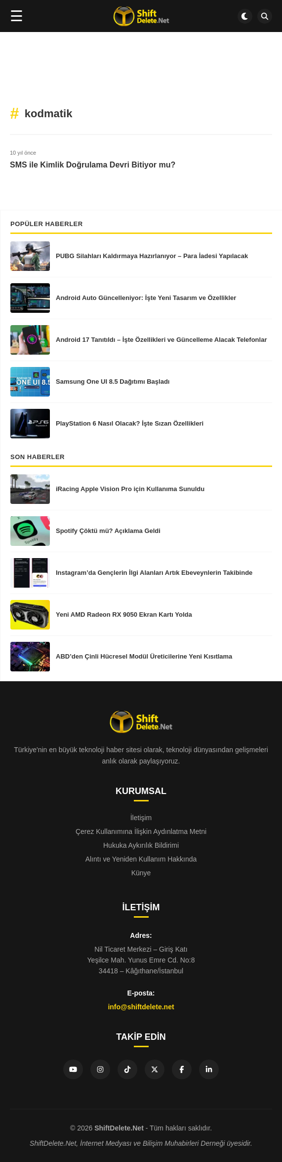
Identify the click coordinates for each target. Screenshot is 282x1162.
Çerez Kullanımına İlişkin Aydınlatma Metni (141, 831)
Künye (141, 873)
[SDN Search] (264, 16)
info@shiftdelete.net (141, 1007)
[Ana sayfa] (141, 16)
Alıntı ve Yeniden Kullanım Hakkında (141, 859)
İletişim (141, 818)
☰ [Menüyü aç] (16, 16)
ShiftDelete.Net (119, 1128)
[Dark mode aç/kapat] (245, 16)
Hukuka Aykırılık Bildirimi (141, 845)
